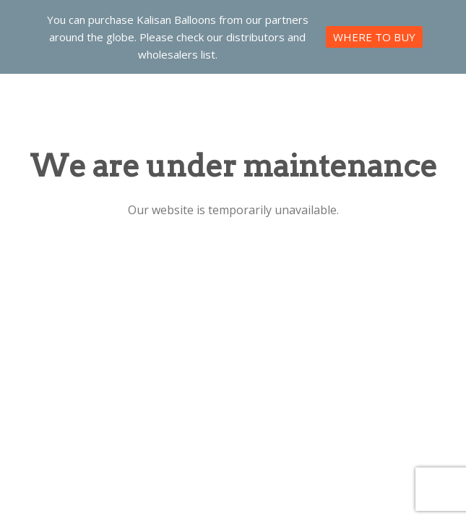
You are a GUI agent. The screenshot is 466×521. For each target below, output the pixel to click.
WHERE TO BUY (374, 37)
